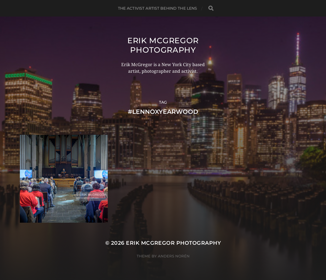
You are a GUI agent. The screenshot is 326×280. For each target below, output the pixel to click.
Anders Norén (174, 256)
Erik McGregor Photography (163, 45)
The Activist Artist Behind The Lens (157, 8)
